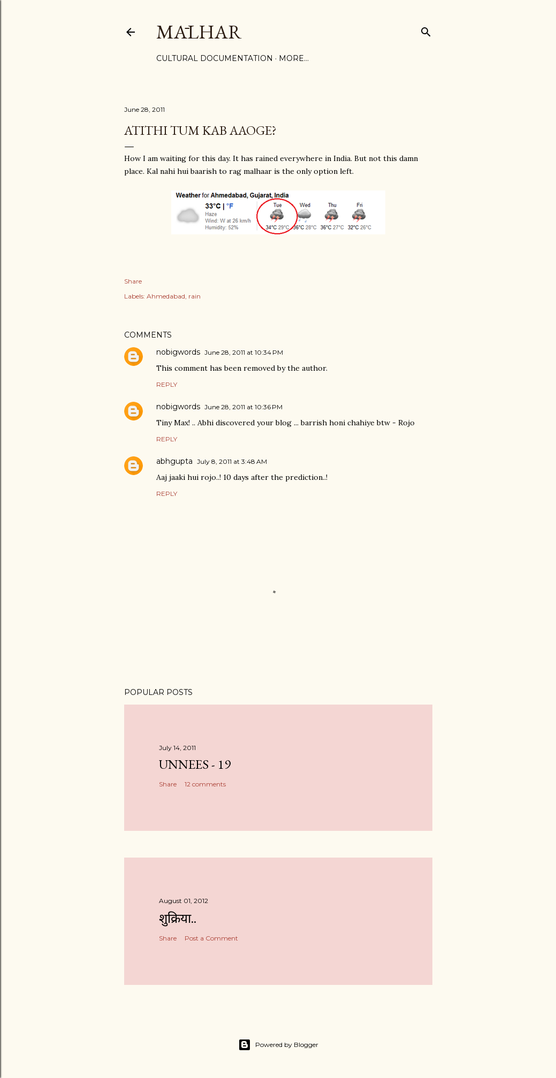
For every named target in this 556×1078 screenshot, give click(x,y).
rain (194, 296)
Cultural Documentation (214, 58)
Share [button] (133, 281)
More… (294, 58)
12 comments (205, 784)
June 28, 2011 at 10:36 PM (243, 407)
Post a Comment (211, 938)
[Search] (426, 29)
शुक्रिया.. (177, 918)
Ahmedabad (166, 296)
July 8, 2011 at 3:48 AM (232, 461)
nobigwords (178, 352)
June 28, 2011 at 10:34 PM (243, 352)
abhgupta (174, 461)
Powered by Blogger (278, 1044)
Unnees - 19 (195, 764)
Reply (166, 384)
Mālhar (199, 31)
